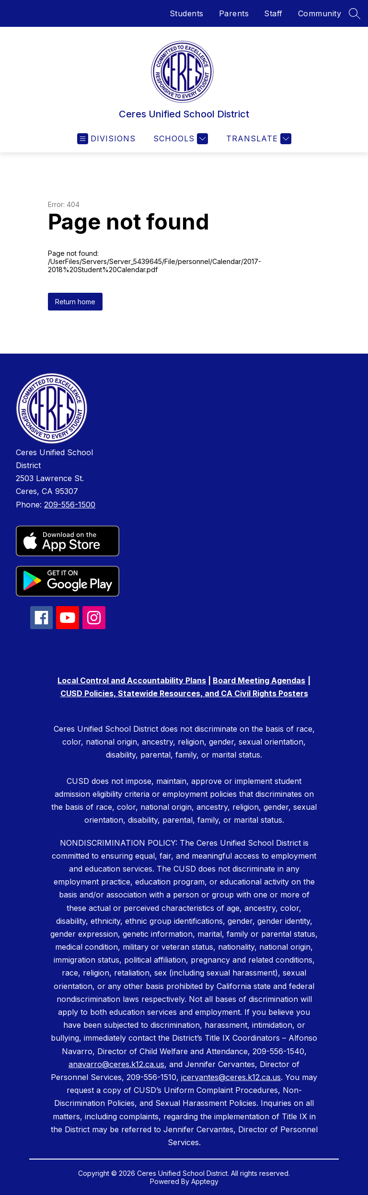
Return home (75, 302)
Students (187, 13)
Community (320, 13)
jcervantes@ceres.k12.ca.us (231, 1077)
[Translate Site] (257, 139)
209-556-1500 (69, 504)
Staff (273, 13)
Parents (234, 13)
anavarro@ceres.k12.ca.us (116, 1064)
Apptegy (204, 1181)
